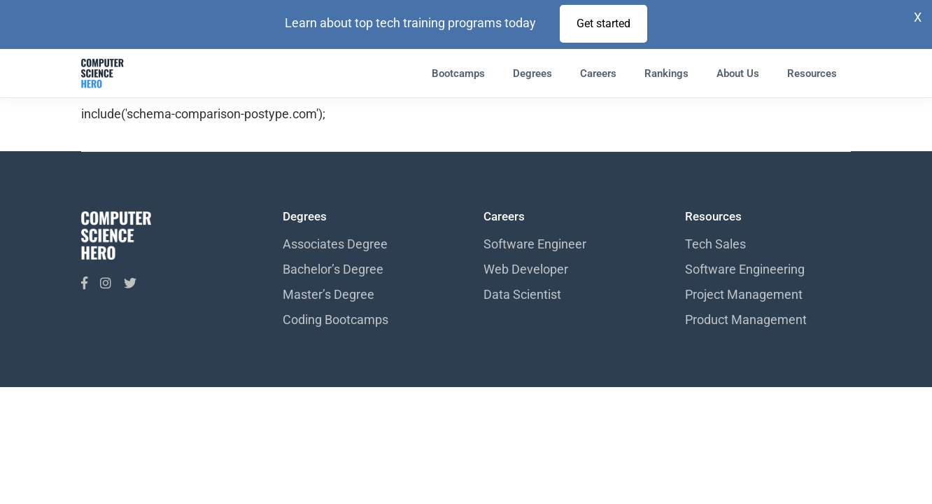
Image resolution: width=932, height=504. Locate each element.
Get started (603, 23)
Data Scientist (522, 294)
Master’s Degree (328, 294)
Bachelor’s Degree (333, 269)
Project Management (744, 294)
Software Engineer (534, 244)
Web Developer (525, 269)
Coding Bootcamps (335, 319)
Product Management (746, 319)
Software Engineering (745, 269)
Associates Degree (335, 244)
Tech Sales (715, 244)
